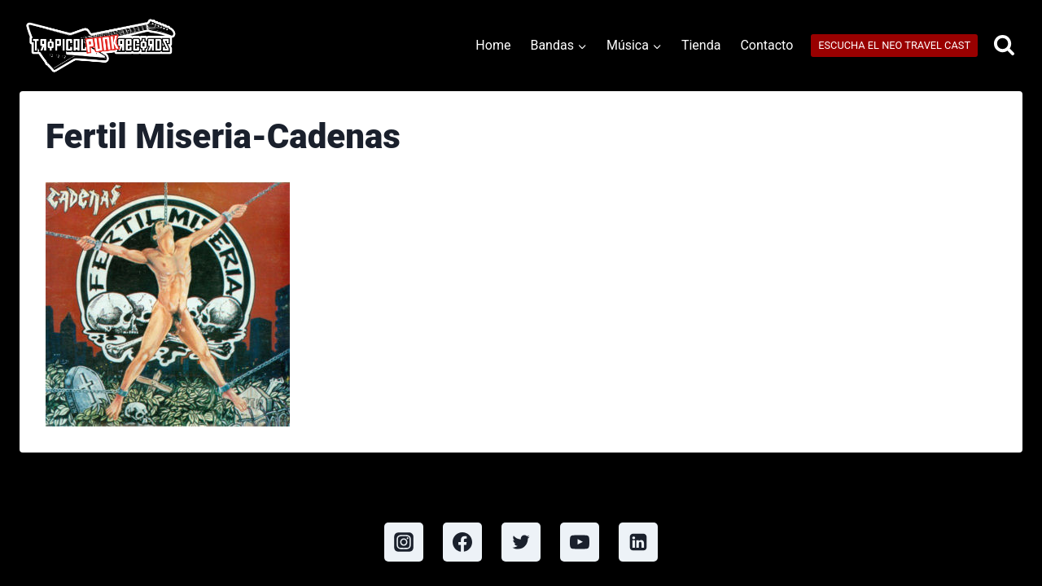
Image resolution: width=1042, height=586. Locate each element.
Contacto (766, 45)
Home (492, 45)
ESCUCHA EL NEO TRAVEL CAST (894, 45)
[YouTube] (579, 542)
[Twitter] (521, 542)
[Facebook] (462, 542)
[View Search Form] (1004, 46)
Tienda (700, 45)
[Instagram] (403, 542)
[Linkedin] (638, 542)
